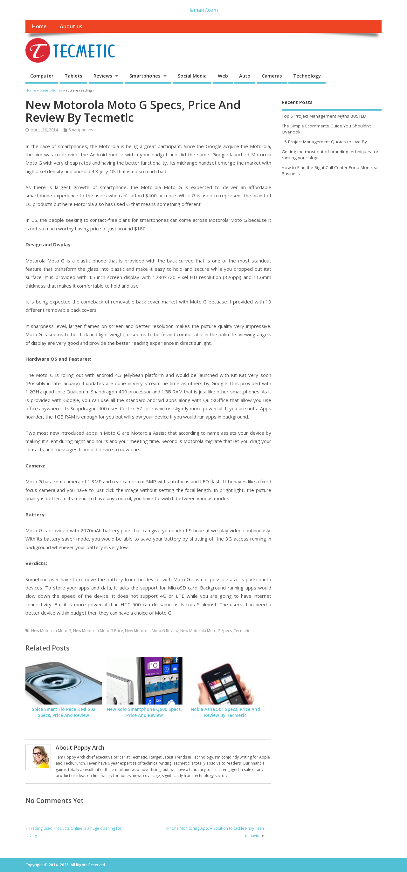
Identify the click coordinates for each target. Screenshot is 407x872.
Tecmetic (242, 630)
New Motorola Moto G (51, 630)
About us (71, 26)
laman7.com (204, 9)
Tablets (73, 75)
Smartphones (145, 75)
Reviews (102, 75)
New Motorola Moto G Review (151, 630)
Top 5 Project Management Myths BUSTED (324, 116)
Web (223, 75)
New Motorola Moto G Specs (206, 630)
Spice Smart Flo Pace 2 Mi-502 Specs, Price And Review (63, 712)
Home (39, 26)
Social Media (192, 75)
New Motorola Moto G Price (98, 630)
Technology (307, 75)
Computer (41, 75)
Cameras (272, 75)
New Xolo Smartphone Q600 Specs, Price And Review (144, 712)
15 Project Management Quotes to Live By (324, 142)
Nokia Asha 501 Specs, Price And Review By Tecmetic (225, 712)
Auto (245, 75)
